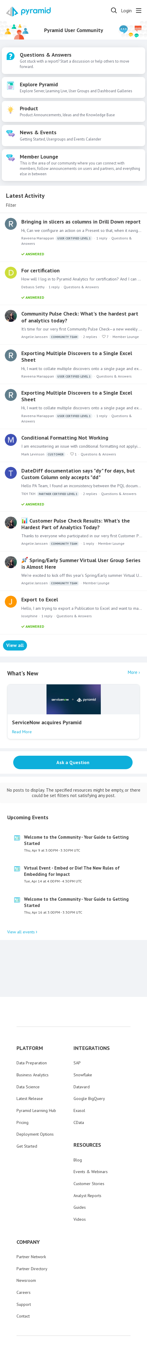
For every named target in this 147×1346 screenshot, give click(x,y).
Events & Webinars (91, 1139)
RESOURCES (87, 1112)
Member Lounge (39, 156)
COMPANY (28, 1209)
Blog (78, 1127)
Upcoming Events (27, 784)
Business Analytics (32, 1042)
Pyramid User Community (73, 30)
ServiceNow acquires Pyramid (47, 722)
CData (79, 1090)
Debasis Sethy (33, 287)
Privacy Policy (82, 1316)
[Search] (114, 10)
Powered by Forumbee (126, 1341)
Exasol (79, 1078)
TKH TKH (50, 494)
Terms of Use (109, 1316)
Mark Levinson (43, 454)
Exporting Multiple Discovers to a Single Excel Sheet (76, 356)
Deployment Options (35, 1101)
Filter (11, 205)
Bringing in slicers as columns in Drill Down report (81, 221)
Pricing (22, 1090)
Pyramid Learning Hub (36, 1078)
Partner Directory (31, 1236)
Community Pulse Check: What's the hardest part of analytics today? (79, 317)
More (132, 672)
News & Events (38, 132)
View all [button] (15, 645)
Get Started (26, 1113)
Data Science (28, 1054)
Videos (80, 1186)
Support (23, 1271)
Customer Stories (89, 1151)
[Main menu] (138, 10)
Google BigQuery (89, 1066)
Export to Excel (39, 599)
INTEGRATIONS (92, 1015)
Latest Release (29, 1066)
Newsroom (26, 1247)
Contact (23, 1283)
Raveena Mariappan (56, 238)
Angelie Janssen (50, 336)
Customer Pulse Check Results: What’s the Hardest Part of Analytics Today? (75, 524)
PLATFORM (29, 1015)
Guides (80, 1174)
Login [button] (126, 10)
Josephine (29, 616)
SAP (77, 1030)
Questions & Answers (45, 55)
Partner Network (31, 1224)
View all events (21, 899)
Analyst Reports (87, 1163)
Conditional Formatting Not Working (64, 437)
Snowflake (83, 1042)
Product (29, 108)
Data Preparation (31, 1030)
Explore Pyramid (39, 84)
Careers (23, 1259)
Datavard (82, 1054)
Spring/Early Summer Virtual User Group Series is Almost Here (80, 563)
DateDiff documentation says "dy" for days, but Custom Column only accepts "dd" (78, 474)
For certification (40, 270)
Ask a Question (72, 762)
